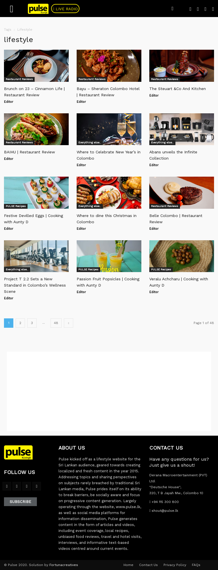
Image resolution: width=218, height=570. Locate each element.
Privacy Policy (175, 565)
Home (128, 565)
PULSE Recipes (16, 206)
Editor (8, 102)
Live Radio (69, 9)
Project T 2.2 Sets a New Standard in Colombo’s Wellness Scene (35, 285)
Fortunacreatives (63, 565)
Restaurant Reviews (19, 79)
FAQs (196, 565)
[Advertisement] (109, 391)
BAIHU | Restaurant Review (29, 152)
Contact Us (148, 565)
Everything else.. (89, 142)
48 (56, 323)
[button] (172, 8)
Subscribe (20, 502)
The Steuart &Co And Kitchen (177, 88)
